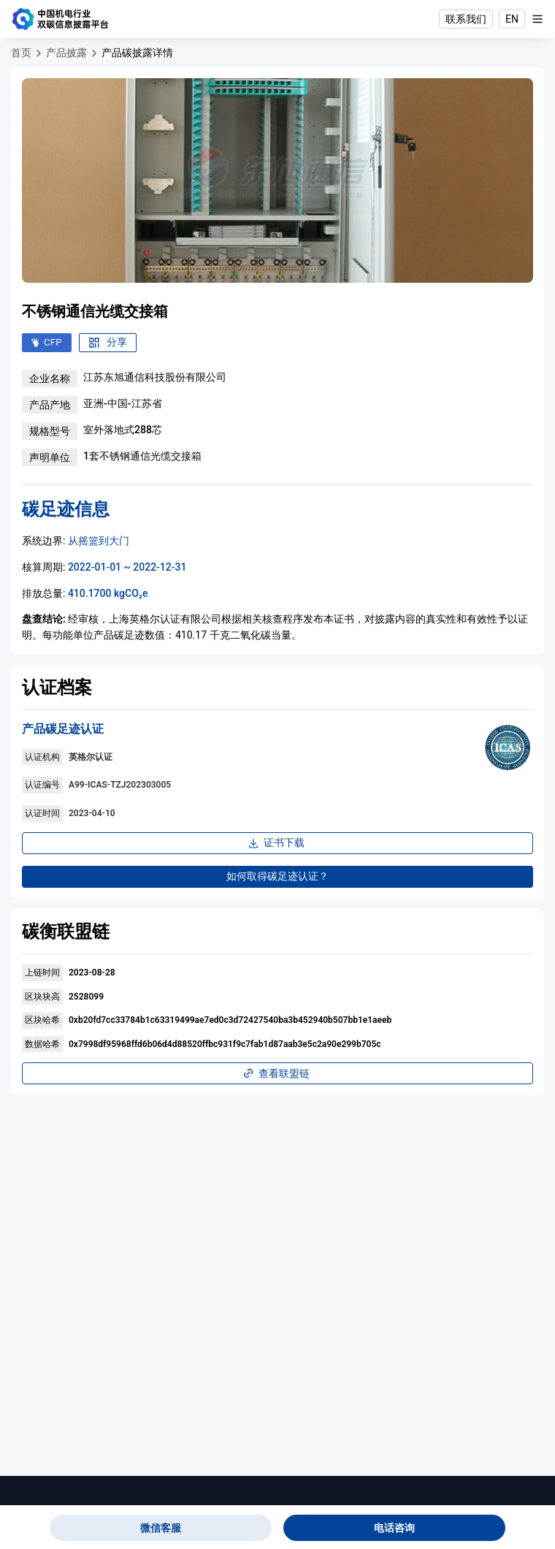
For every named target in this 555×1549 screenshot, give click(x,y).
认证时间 (42, 813)
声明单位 (49, 457)
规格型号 (49, 431)
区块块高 (42, 997)
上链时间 (42, 972)
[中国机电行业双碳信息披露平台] (60, 19)
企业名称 (49, 378)
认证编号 (42, 785)
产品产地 (49, 405)
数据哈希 (42, 1044)
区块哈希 (42, 1020)
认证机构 (42, 757)
